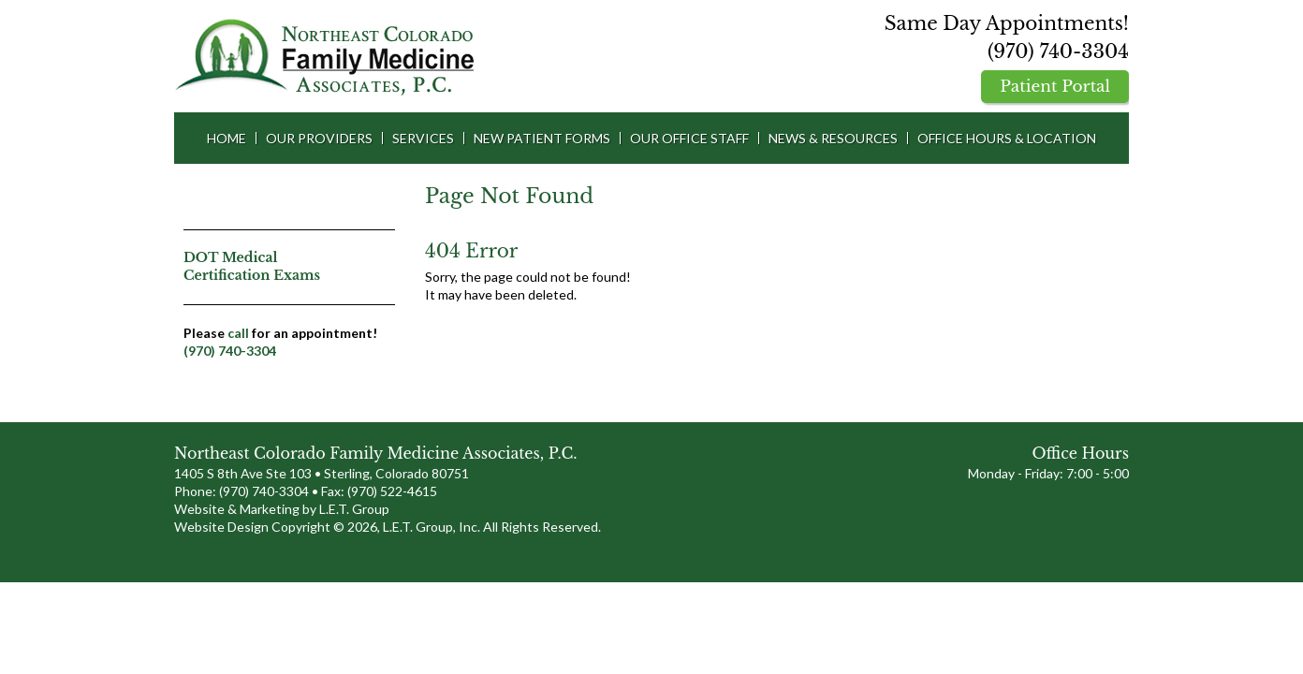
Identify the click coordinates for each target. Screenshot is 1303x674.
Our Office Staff (689, 138)
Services (423, 138)
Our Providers (319, 138)
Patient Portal (1055, 86)
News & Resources (833, 138)
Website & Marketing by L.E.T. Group (281, 509)
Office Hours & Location (1006, 138)
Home (226, 138)
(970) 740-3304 (1058, 51)
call (238, 333)
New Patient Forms (542, 138)
